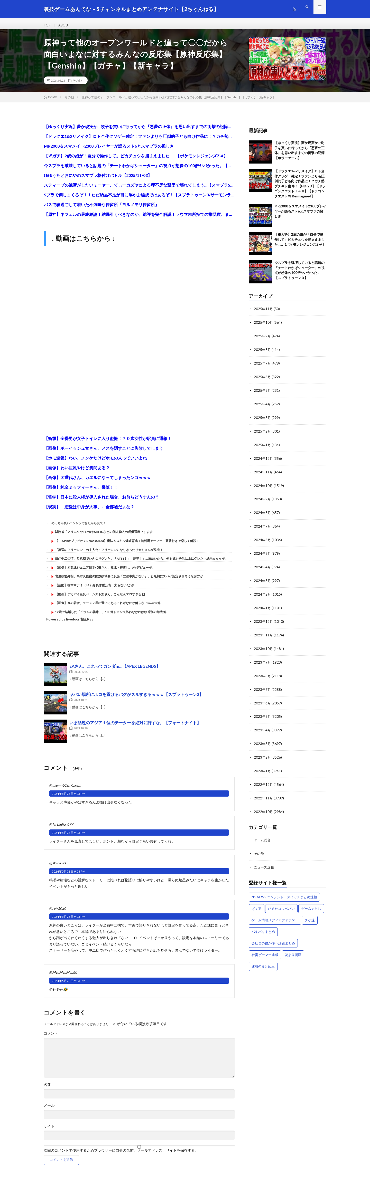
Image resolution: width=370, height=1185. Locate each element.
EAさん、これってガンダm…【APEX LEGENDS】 (114, 670)
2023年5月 (262, 714)
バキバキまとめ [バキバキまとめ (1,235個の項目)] (263, 926)
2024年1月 (262, 607)
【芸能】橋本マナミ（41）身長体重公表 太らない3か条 (94, 590)
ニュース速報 (264, 862)
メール (49, 1110)
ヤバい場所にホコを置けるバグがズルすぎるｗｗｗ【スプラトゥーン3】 (136, 698)
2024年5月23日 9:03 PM (68, 798)
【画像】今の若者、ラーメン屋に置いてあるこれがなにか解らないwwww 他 (107, 607)
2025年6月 (262, 380)
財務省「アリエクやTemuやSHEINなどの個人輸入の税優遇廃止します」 (105, 536)
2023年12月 (263, 620)
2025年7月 (262, 367)
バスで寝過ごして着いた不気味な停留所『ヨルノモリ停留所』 (101, 209)
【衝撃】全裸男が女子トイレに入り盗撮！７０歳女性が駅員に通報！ (107, 443)
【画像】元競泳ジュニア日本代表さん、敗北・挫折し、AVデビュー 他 (103, 572)
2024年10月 (263, 487)
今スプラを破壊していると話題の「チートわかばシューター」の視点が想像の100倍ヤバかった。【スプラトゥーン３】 (139, 170)
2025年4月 (262, 407)
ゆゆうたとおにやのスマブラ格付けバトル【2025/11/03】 (98, 179)
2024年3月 (262, 580)
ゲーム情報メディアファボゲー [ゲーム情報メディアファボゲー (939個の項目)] (275, 915)
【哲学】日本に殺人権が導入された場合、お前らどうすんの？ (101, 501)
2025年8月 (262, 353)
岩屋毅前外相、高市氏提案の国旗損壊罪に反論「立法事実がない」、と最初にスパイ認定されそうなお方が (129, 581)
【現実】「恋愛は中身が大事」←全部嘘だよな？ (89, 511)
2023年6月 (262, 700)
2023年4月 (262, 727)
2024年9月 (262, 500)
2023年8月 (262, 674)
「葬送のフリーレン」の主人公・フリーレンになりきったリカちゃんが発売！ (109, 554)
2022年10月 (263, 807)
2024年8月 (262, 513)
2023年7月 (262, 687)
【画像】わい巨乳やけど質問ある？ (77, 472)
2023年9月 (262, 660)
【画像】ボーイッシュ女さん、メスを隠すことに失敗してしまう (103, 452)
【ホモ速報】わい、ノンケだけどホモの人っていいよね (95, 462)
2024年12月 (263, 460)
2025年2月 (262, 433)
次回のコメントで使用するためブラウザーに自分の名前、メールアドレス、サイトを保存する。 (121, 1155)
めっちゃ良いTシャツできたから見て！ (78, 528)
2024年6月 (262, 540)
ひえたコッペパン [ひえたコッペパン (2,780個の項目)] (281, 903)
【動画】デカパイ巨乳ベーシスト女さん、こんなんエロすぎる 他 (100, 598)
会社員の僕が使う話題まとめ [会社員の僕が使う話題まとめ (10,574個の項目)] (273, 938)
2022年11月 (263, 794)
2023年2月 (262, 754)
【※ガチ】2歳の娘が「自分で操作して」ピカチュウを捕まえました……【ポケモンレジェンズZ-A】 (136, 160)
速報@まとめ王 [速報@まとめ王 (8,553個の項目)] (263, 961)
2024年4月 (262, 567)
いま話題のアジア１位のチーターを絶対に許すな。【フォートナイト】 (135, 727)
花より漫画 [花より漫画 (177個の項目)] (293, 949)
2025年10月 (263, 326)
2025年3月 (262, 420)
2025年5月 (262, 393)
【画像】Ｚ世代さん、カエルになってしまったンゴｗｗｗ (97, 482)
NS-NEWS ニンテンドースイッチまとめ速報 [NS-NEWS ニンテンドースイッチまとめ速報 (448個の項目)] (284, 892)
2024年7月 (262, 527)
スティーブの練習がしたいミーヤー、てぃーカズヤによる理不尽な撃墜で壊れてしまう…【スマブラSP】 (139, 189)
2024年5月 (262, 553)
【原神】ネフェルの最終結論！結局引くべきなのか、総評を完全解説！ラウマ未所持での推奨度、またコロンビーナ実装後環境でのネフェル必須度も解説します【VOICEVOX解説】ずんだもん (139, 218)
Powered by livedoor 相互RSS (70, 624)
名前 (47, 1089)
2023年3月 (262, 740)
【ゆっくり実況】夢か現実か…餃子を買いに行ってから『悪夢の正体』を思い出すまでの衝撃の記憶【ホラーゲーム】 (139, 131)
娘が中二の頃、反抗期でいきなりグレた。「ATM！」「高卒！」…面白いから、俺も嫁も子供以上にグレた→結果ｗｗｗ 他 (140, 563)
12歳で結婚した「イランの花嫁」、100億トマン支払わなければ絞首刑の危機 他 (110, 616)
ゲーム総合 (263, 835)
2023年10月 (263, 647)
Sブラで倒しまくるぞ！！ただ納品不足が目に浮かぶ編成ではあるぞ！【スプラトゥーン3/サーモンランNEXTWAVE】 (139, 199)
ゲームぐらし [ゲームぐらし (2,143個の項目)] (311, 903)
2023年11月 (263, 634)
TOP (47, 25)
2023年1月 (262, 767)
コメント (51, 1038)
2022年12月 (263, 780)
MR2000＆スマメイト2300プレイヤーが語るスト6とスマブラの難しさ (109, 150)
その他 (77, 85)
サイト (49, 1131)
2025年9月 (262, 340)
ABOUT (65, 25)
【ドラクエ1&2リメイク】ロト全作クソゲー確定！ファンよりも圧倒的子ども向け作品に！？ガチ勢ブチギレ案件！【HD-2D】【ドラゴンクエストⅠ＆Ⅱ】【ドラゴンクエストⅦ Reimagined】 (139, 140)
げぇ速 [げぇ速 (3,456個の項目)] (257, 903)
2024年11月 (263, 473)
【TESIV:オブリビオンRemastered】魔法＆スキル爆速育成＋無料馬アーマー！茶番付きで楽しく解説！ (127, 545)
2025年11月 (263, 313)
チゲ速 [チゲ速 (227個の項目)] (310, 915)
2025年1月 (262, 447)
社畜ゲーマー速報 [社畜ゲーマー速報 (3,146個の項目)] (265, 949)
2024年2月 (262, 593)
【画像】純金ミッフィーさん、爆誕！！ (81, 491)
